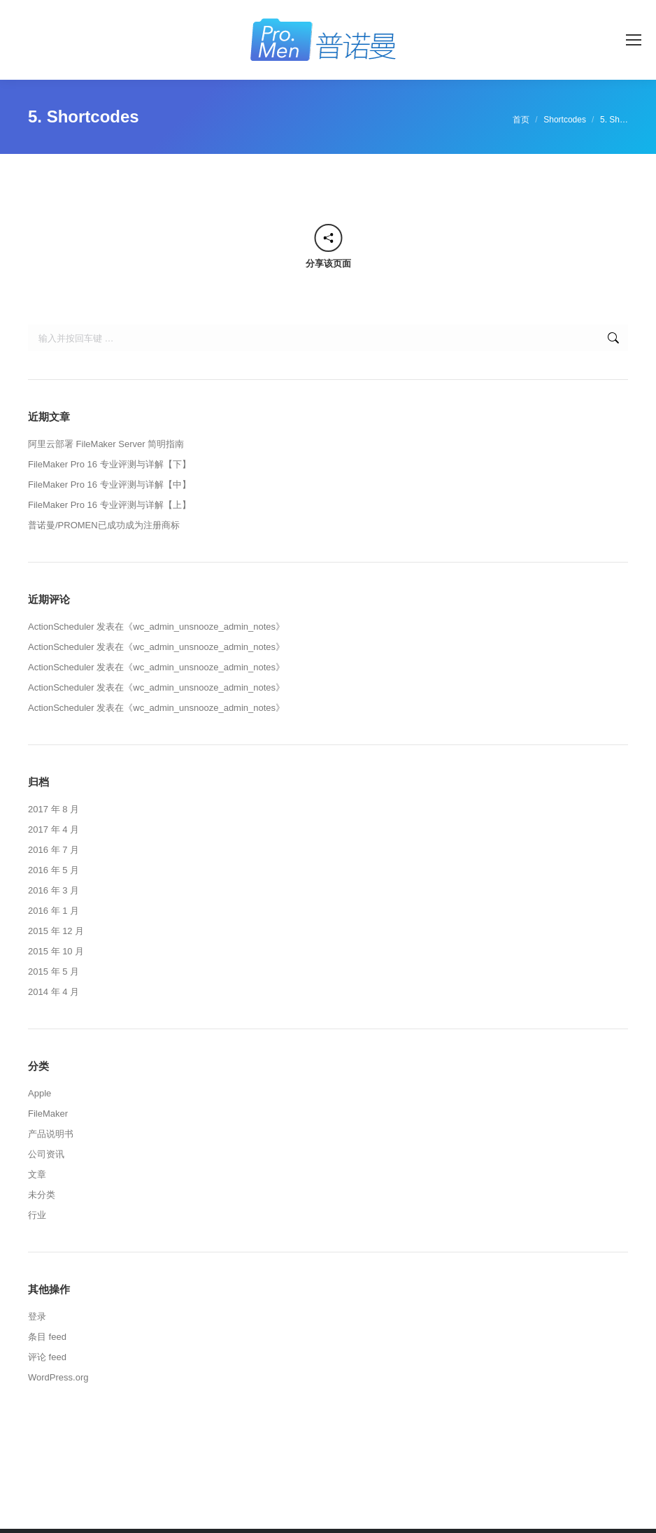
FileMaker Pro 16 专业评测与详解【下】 (109, 464)
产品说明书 (50, 1134)
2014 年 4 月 (53, 992)
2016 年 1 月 (53, 910)
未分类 (41, 1194)
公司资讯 (46, 1154)
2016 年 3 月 (53, 890)
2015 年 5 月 (53, 971)
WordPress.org (58, 1377)
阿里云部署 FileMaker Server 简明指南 (106, 444)
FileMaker (48, 1113)
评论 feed (47, 1357)
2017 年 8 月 (53, 809)
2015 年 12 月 (56, 931)
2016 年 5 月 (53, 870)
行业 (37, 1215)
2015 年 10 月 (56, 951)
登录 (37, 1316)
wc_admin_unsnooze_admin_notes (204, 626)
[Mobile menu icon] (633, 39)
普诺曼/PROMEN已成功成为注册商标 (104, 525)
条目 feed (47, 1336)
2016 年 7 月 (53, 850)
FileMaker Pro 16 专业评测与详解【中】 (109, 484)
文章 (37, 1174)
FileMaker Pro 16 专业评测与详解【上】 (109, 505)
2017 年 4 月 (53, 829)
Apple (39, 1093)
